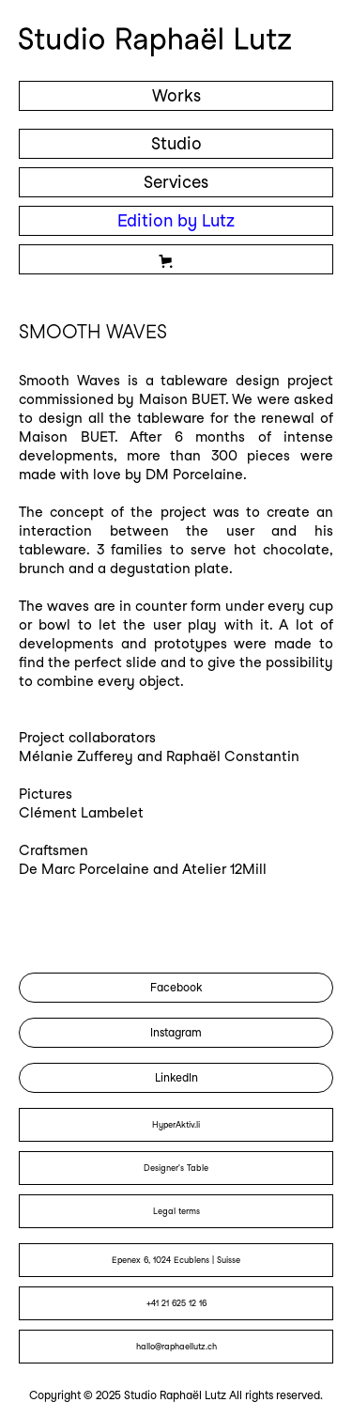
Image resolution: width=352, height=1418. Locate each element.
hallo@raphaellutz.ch (176, 1346)
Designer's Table (176, 1167)
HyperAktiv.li (176, 1124)
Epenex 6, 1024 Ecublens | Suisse (176, 1259)
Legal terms (176, 1211)
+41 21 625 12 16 (176, 1303)
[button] (176, 259)
